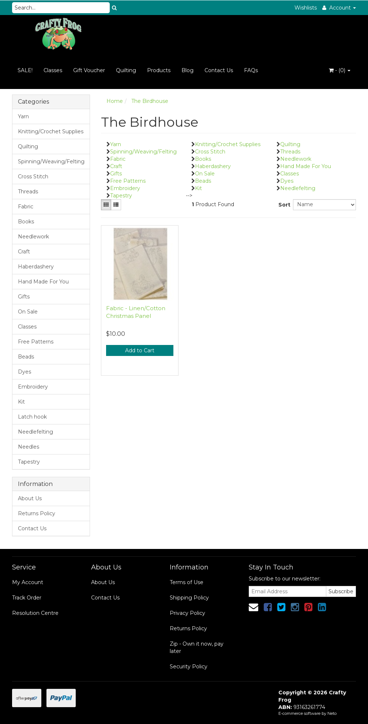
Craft (24, 251)
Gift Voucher (89, 70)
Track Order (26, 597)
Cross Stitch (33, 176)
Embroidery (33, 386)
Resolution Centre (35, 613)
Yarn (23, 116)
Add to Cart (139, 350)
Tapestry (29, 461)
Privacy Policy (187, 613)
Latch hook (32, 416)
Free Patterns (35, 341)
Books (26, 221)
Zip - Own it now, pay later (197, 647)
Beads (26, 356)
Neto (332, 713)
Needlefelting (35, 431)
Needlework (33, 236)
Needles (28, 446)
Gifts (24, 296)
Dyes (24, 371)
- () (339, 70)
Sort (283, 204)
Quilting (126, 70)
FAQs (251, 70)
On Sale (28, 311)
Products (158, 70)
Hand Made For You (43, 281)
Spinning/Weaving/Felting (51, 161)
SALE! (25, 70)
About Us (30, 498)
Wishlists (305, 7)
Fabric (25, 206)
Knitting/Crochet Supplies (50, 131)
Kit (21, 401)
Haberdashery (36, 266)
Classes (53, 70)
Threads (28, 191)
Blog (187, 70)
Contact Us (218, 70)
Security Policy (188, 666)
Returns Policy (36, 513)
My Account (27, 582)
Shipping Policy (189, 597)
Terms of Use (186, 582)
